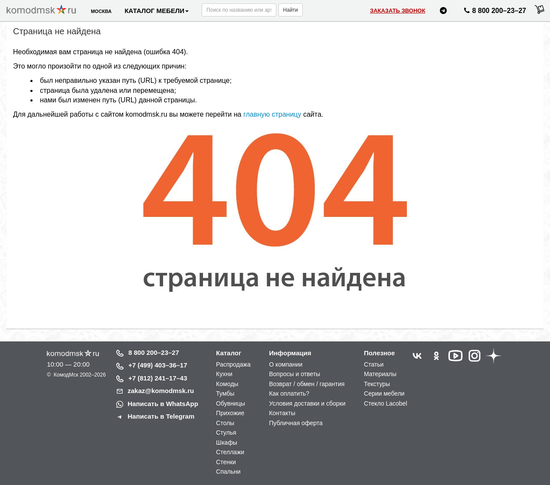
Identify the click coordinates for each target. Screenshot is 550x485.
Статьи (373, 364)
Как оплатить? (289, 393)
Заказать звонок (397, 10)
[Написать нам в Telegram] (443, 12)
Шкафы (226, 442)
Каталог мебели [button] (156, 10)
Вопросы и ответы (294, 373)
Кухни (224, 373)
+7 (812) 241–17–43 (157, 378)
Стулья (226, 432)
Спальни (228, 471)
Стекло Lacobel (385, 403)
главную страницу (272, 114)
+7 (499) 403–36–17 (157, 365)
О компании (285, 364)
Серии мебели (384, 393)
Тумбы (225, 393)
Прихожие (230, 413)
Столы (225, 422)
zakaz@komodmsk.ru (161, 390)
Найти (290, 10)
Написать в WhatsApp (163, 403)
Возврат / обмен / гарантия (306, 383)
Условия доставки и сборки (307, 403)
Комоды (227, 383)
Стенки (226, 462)
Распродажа (233, 364)
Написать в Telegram (161, 416)
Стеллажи (230, 452)
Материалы (380, 373)
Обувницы (230, 403)
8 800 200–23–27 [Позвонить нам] (494, 12)
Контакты (282, 413)
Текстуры (377, 383)
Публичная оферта (296, 422)
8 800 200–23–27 (153, 352)
